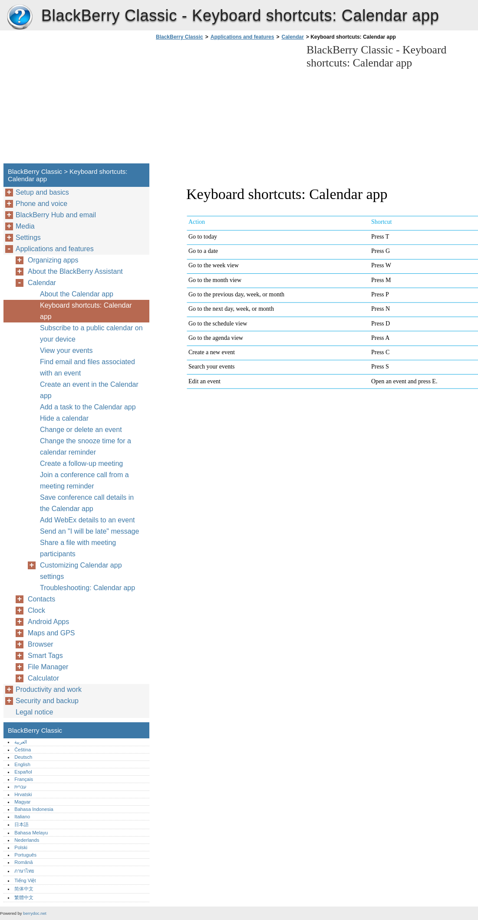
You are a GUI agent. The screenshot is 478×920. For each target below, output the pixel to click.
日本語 (21, 824)
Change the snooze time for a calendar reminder (85, 446)
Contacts (41, 599)
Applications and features (242, 37)
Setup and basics (42, 192)
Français (23, 779)
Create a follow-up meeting (81, 463)
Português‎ (25, 854)
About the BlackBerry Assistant (75, 271)
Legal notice (34, 712)
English (22, 764)
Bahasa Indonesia (33, 809)
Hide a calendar (64, 418)
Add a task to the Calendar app (88, 407)
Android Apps (48, 621)
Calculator (43, 678)
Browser (40, 644)
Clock (36, 610)
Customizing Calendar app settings (81, 570)
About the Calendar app (76, 294)
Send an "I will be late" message (89, 531)
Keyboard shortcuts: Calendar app (86, 311)
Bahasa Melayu (31, 832)
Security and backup (47, 700)
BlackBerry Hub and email (56, 215)
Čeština (22, 749)
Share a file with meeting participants (78, 548)
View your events (66, 350)
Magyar (22, 801)
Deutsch (23, 757)
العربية (20, 741)
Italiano (22, 816)
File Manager (48, 667)
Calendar (292, 37)
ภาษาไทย (24, 871)
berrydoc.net (34, 913)
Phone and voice (41, 203)
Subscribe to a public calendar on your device (91, 333)
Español (23, 771)
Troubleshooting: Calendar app (87, 587)
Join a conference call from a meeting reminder (84, 480)
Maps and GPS (51, 633)
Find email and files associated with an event (87, 367)
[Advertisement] (227, 104)
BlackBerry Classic (20, 17)
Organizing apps (53, 260)
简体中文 (23, 888)
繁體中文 (23, 897)
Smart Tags (45, 655)
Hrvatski (23, 794)
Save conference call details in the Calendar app (87, 503)
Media (25, 226)
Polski (20, 847)
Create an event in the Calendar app (89, 390)
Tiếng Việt (25, 880)
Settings (28, 237)
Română (23, 862)
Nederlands (26, 840)
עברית (20, 786)
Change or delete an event (81, 429)
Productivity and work (49, 689)
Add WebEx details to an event (87, 520)
